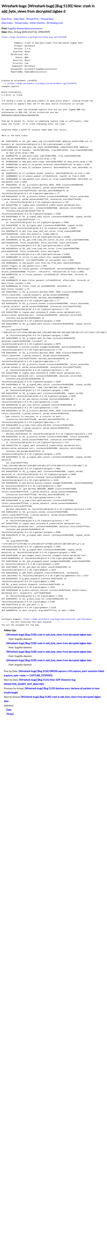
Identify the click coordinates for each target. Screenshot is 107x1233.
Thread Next (47, 19)
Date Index (7, 23)
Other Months (37, 23)
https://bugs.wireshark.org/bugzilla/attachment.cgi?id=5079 (42, 83)
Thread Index (21, 23)
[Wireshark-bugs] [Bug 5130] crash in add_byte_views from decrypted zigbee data (48, 635)
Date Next (19, 19)
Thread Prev (32, 19)
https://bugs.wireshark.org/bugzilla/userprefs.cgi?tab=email (57, 619)
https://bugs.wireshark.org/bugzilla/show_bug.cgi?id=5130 (33, 37)
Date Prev (6, 19)
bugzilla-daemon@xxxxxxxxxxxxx (25, 28)
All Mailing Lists (55, 23)
